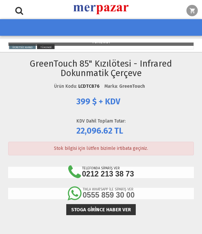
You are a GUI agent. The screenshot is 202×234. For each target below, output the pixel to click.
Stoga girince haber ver (101, 210)
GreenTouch (132, 86)
